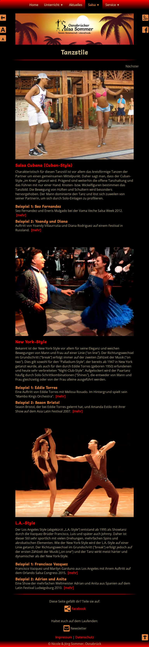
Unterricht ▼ (53, 5)
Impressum (63, 637)
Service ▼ (112, 5)
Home (33, 5)
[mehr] (20, 215)
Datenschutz (84, 637)
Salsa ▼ (94, 5)
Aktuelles (75, 5)
